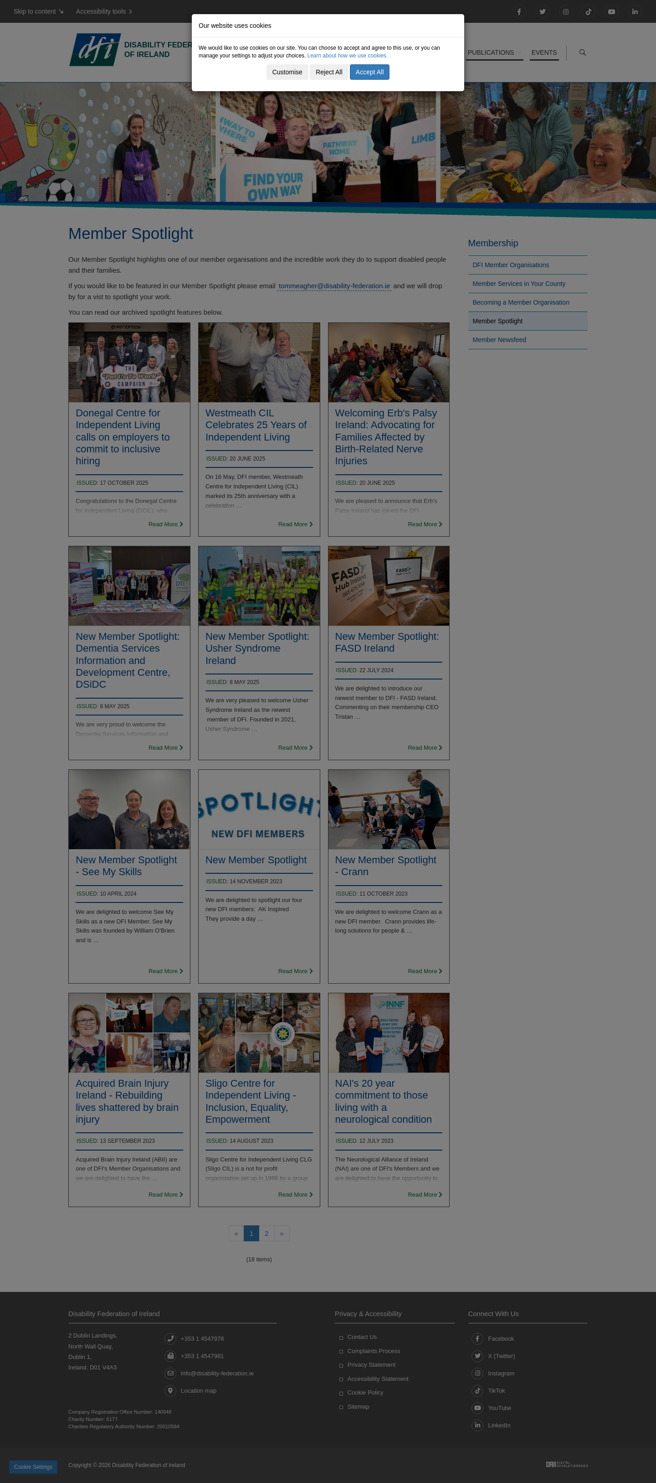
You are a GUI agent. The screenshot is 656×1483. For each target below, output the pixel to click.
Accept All (370, 72)
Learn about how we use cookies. (348, 55)
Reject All (329, 72)
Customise (287, 72)
